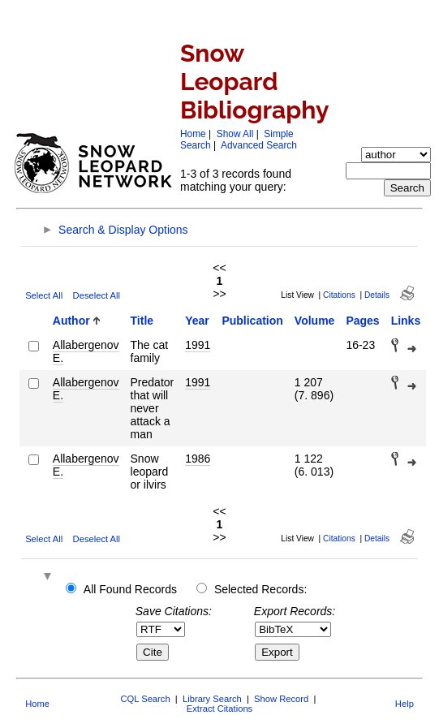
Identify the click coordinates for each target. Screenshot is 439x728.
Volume (315, 320)
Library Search (212, 699)
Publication (252, 320)
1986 (197, 458)
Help (404, 704)
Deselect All (96, 295)
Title (142, 320)
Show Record (281, 699)
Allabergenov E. (86, 351)
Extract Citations (219, 708)
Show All (235, 134)
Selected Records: (260, 589)
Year (197, 320)
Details (377, 295)
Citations (339, 295)
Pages (362, 320)
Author (71, 320)
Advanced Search (259, 145)
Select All (43, 295)
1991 (197, 344)
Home (193, 134)
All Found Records (130, 589)
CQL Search (145, 699)
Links (406, 320)
